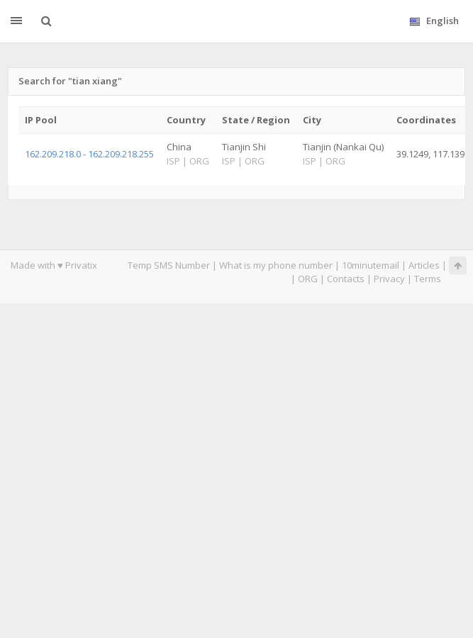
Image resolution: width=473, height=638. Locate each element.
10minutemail (370, 265)
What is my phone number (276, 265)
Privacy (389, 278)
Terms (427, 278)
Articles (424, 265)
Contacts (346, 278)
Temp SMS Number (169, 265)
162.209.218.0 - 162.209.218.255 (89, 153)
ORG (308, 278)
